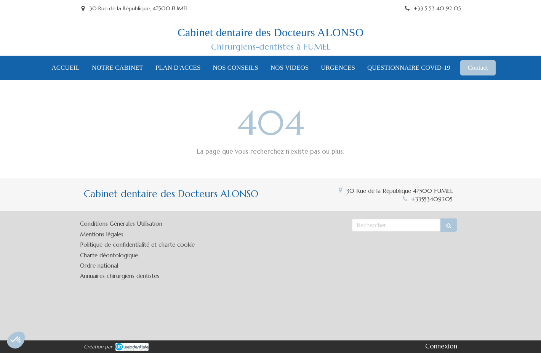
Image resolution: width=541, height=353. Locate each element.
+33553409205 (432, 199)
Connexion (441, 346)
